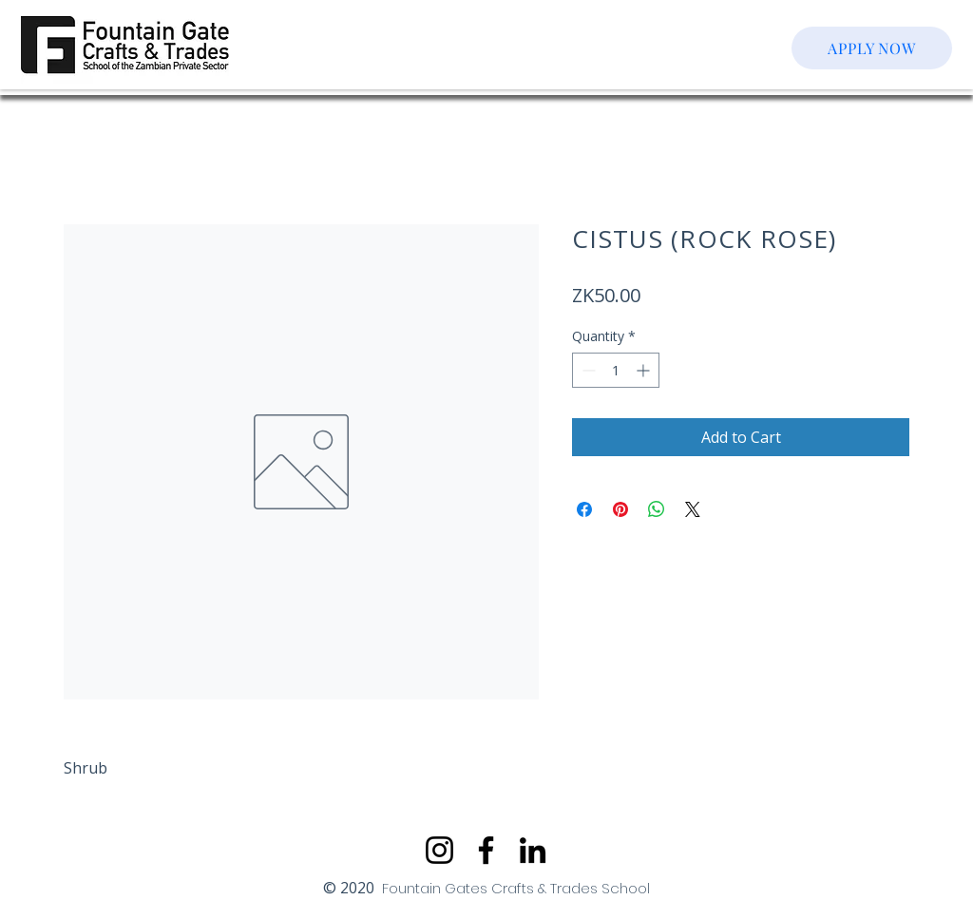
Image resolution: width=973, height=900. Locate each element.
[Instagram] (439, 850)
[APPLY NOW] (872, 48)
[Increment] (645, 370)
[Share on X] (692, 509)
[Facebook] (486, 850)
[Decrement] (587, 370)
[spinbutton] (616, 370)
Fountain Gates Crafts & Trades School (516, 888)
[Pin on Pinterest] (620, 509)
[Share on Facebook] (584, 509)
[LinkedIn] (532, 850)
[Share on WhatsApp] (656, 509)
